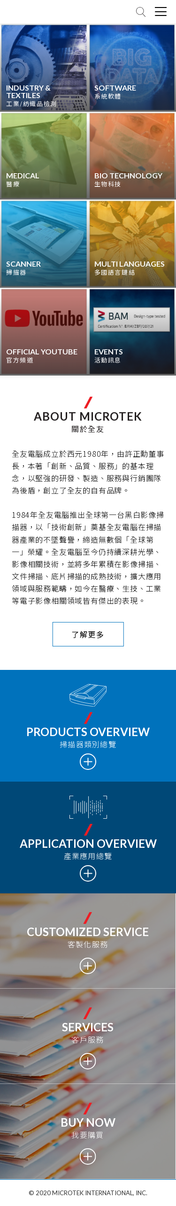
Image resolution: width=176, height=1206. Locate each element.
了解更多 (87, 634)
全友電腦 (32, 12)
